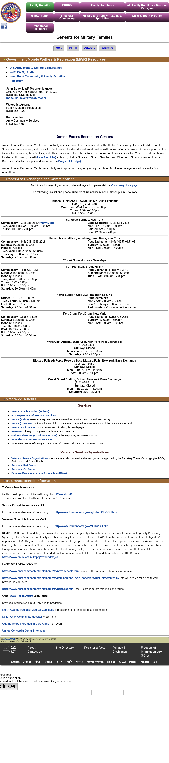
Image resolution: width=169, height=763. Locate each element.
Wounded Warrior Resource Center (31, 439)
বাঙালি (68, 662)
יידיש (59, 662)
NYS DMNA (9, 639)
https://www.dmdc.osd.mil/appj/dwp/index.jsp (30, 557)
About (32, 647)
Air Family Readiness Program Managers (147, 7)
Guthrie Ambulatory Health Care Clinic (25, 623)
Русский (48, 662)
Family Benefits (40, 5)
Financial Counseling (67, 17)
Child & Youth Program (147, 15)
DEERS (67, 5)
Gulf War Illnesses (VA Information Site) (34, 435)
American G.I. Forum (23, 469)
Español (27, 662)
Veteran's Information (23, 427)
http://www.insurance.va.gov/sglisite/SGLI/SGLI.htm (86, 512)
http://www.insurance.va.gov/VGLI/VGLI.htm (81, 526)
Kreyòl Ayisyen (95, 662)
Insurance (107, 48)
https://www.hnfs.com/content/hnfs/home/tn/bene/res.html (38, 589)
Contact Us (35, 651)
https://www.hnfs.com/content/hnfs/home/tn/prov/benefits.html (40, 571)
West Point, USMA (22, 72)
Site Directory (65, 647)
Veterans (89, 48)
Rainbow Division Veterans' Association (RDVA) (39, 473)
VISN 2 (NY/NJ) (20, 419)
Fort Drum (16, 80)
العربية (122, 662)
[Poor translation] (12, 686)
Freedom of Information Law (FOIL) (151, 651)
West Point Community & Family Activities (38, 76)
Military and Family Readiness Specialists (102, 17)
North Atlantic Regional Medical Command (28, 610)
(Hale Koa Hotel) (46, 157)
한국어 (79, 662)
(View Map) (46, 222)
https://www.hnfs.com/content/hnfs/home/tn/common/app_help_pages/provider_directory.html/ (60, 578)
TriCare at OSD (63, 494)
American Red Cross (23, 465)
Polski (132, 662)
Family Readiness (102, 5)
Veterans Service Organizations (29, 458)
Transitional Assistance (40, 27)
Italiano (111, 662)
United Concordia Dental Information (24, 630)
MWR (59, 48)
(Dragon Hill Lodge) (69, 161)
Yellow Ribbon (39, 15)
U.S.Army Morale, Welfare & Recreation (36, 67)
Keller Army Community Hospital (22, 617)
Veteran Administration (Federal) (30, 411)
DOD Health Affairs (21, 596)
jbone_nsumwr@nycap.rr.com (26, 98)
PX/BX (73, 48)
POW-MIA (17, 431)
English (15, 662)
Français (144, 662)
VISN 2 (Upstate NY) (22, 423)
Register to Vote (94, 647)
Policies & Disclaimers (120, 649)
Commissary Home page (124, 185)
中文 (37, 662)
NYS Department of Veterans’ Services (33, 415)
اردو (154, 662)
